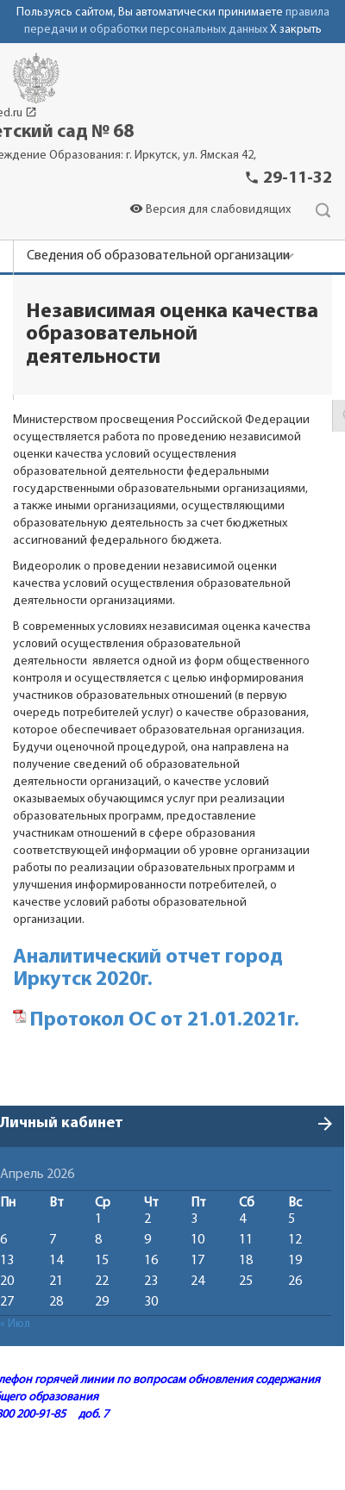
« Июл (15, 1324)
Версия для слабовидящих (210, 209)
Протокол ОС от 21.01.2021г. (164, 1020)
